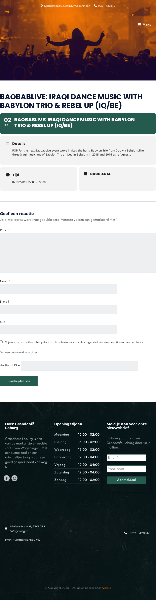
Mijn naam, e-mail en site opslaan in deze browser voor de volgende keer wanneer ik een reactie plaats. (74, 342)
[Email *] (127, 457)
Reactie (6, 230)
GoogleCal (100, 174)
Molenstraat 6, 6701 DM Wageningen (67, 5)
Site (2, 322)
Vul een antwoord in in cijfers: (20, 352)
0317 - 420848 (106, 5)
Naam (5, 281)
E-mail (5, 301)
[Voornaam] (127, 468)
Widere (106, 588)
